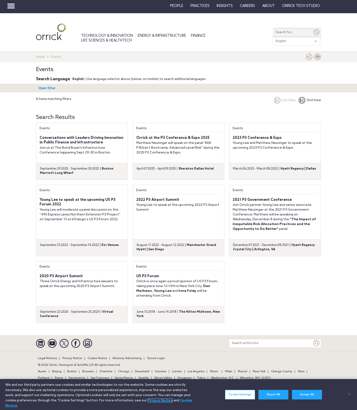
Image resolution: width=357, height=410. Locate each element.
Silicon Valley (163, 378)
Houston (161, 371)
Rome (59, 378)
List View (285, 100)
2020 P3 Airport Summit (61, 276)
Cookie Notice (97, 358)
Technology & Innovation (107, 36)
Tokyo (201, 378)
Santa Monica (124, 378)
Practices (199, 6)
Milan (228, 371)
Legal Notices (47, 358)
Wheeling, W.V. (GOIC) (255, 378)
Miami (214, 371)
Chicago (123, 371)
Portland (43, 378)
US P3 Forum (147, 276)
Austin (42, 371)
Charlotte (106, 371)
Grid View (310, 100)
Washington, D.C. (222, 378)
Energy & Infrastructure (162, 36)
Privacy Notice (72, 358)
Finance (198, 36)
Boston (72, 371)
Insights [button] (225, 6)
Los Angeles (196, 371)
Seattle (143, 378)
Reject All (273, 396)
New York (259, 371)
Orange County (281, 371)
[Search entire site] (271, 343)
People (176, 6)
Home (40, 57)
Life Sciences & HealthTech (106, 40)
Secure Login (156, 358)
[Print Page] (317, 58)
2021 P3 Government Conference (262, 200)
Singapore (184, 378)
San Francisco (100, 378)
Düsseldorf (142, 371)
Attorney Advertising (127, 358)
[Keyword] (316, 343)
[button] (309, 58)
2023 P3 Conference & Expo (257, 138)
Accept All (307, 396)
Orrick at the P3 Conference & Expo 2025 (172, 138)
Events (45, 128)
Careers (247, 6)
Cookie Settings (240, 396)
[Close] (349, 395)
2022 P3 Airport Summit (157, 200)
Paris (301, 371)
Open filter (47, 88)
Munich (242, 371)
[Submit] (316, 32)
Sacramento (77, 378)
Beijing (57, 371)
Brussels (88, 371)
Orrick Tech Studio (301, 6)
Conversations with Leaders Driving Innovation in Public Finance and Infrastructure (81, 140)
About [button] (268, 6)
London (177, 371)
